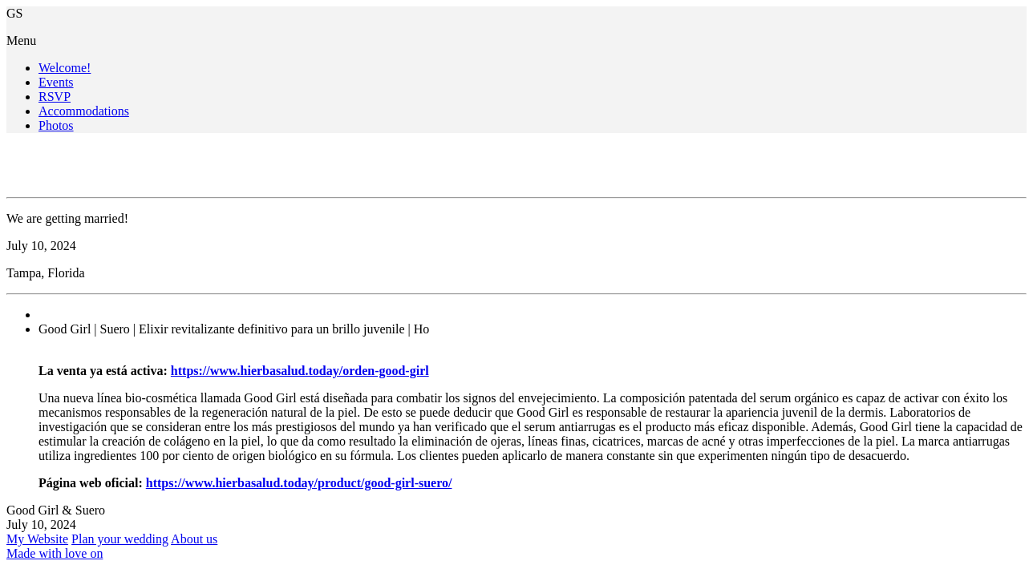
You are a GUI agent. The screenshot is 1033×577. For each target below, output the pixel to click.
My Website (37, 539)
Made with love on (54, 553)
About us (194, 539)
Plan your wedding (119, 539)
